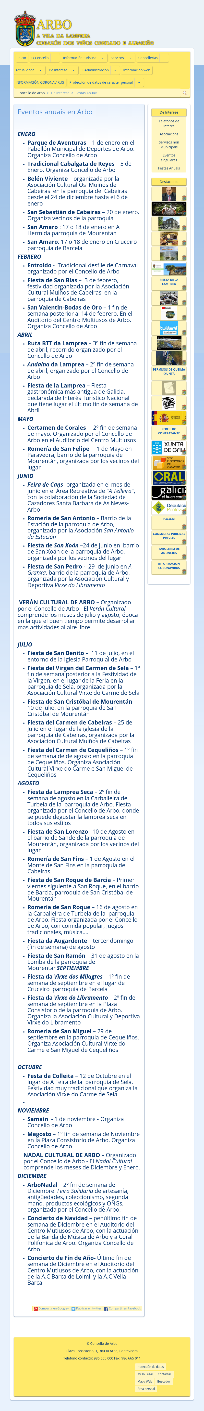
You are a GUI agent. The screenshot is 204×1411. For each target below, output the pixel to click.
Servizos (117, 57)
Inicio (22, 57)
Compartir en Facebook (122, 1308)
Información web (136, 70)
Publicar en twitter (86, 1308)
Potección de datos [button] (151, 1367)
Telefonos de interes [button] (169, 123)
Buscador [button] (163, 1381)
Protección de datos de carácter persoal (101, 82)
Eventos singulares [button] (169, 157)
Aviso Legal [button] (145, 1374)
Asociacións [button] (169, 134)
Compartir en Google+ (51, 1308)
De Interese (58, 70)
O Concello (39, 57)
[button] (55, 57)
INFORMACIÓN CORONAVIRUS (40, 82)
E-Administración (95, 70)
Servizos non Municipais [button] (169, 144)
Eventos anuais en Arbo (55, 111)
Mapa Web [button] (144, 1381)
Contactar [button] (164, 1374)
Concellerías (148, 57)
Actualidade (25, 70)
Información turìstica (79, 57)
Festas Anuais (86, 93)
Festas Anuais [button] (169, 168)
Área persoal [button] (146, 1389)
